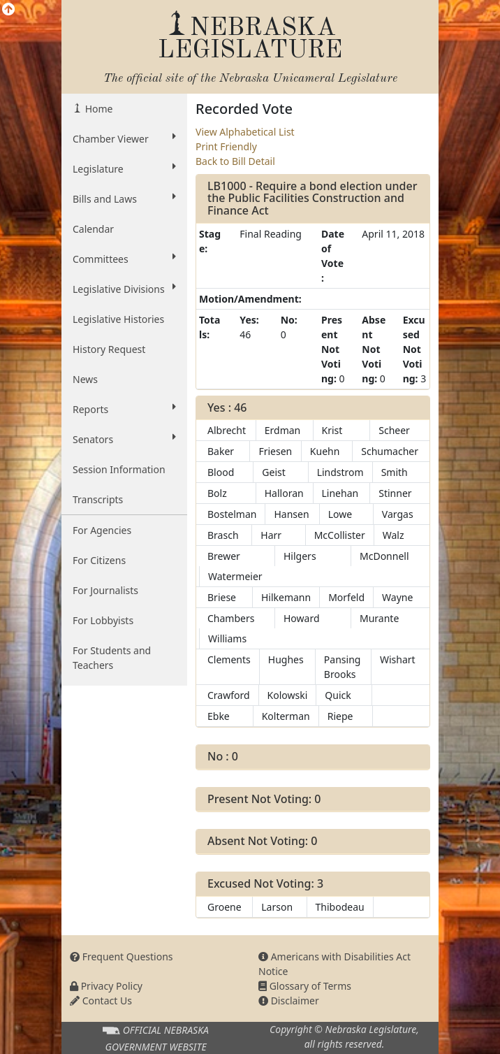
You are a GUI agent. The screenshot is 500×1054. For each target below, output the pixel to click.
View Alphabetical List (245, 131)
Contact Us (101, 1000)
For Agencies (102, 530)
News (85, 379)
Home (97, 108)
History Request (109, 349)
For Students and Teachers (112, 658)
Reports (124, 409)
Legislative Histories (118, 319)
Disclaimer (288, 1000)
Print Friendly (226, 146)
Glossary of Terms (304, 985)
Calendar (93, 229)
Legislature (124, 168)
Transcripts (98, 499)
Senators (124, 439)
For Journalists (105, 590)
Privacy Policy (106, 985)
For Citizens (99, 560)
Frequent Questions (121, 956)
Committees (124, 259)
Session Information (119, 469)
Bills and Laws (124, 198)
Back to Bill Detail (235, 161)
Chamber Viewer (124, 138)
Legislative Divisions (124, 289)
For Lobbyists (103, 620)
